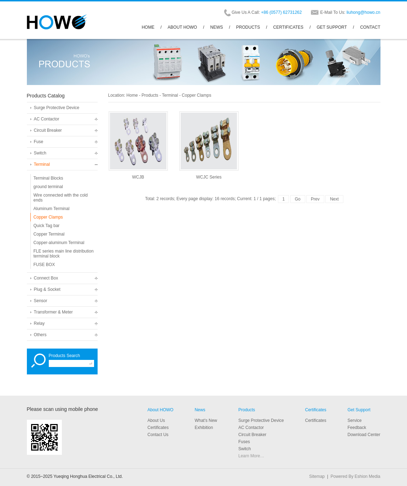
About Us (156, 420)
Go (298, 199)
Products (149, 95)
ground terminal (48, 186)
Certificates (315, 409)
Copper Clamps (48, 217)
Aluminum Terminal (52, 208)
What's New (205, 420)
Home (132, 95)
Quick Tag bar (47, 225)
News (199, 409)
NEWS (216, 27)
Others (40, 334)
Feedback (357, 427)
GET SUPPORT (331, 27)
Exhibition (203, 427)
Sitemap (317, 476)
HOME (148, 27)
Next (334, 199)
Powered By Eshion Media (355, 476)
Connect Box (46, 278)
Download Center (364, 434)
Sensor (40, 300)
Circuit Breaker (48, 130)
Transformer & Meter (53, 312)
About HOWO (160, 409)
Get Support (359, 409)
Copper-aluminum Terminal (59, 242)
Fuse (38, 141)
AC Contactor (46, 119)
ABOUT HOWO (182, 27)
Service (355, 420)
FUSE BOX (44, 264)
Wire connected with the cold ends (61, 198)
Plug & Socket (47, 289)
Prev (315, 199)
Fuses (244, 441)
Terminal (42, 164)
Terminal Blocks (48, 178)
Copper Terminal (49, 234)
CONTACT (370, 27)
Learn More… (251, 455)
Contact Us (157, 434)
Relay (39, 323)
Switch (40, 153)
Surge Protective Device (57, 107)
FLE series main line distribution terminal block (64, 254)
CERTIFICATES (288, 27)
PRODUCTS (248, 27)
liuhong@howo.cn (363, 12)
